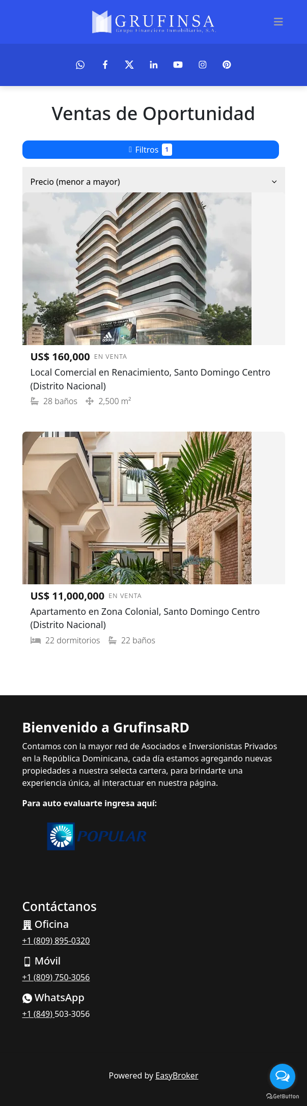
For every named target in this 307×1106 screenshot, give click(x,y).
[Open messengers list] (282, 1076)
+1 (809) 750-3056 (56, 977)
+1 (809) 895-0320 (56, 940)
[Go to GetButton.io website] (282, 1096)
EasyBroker (176, 1075)
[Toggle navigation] (278, 22)
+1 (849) (38, 1013)
